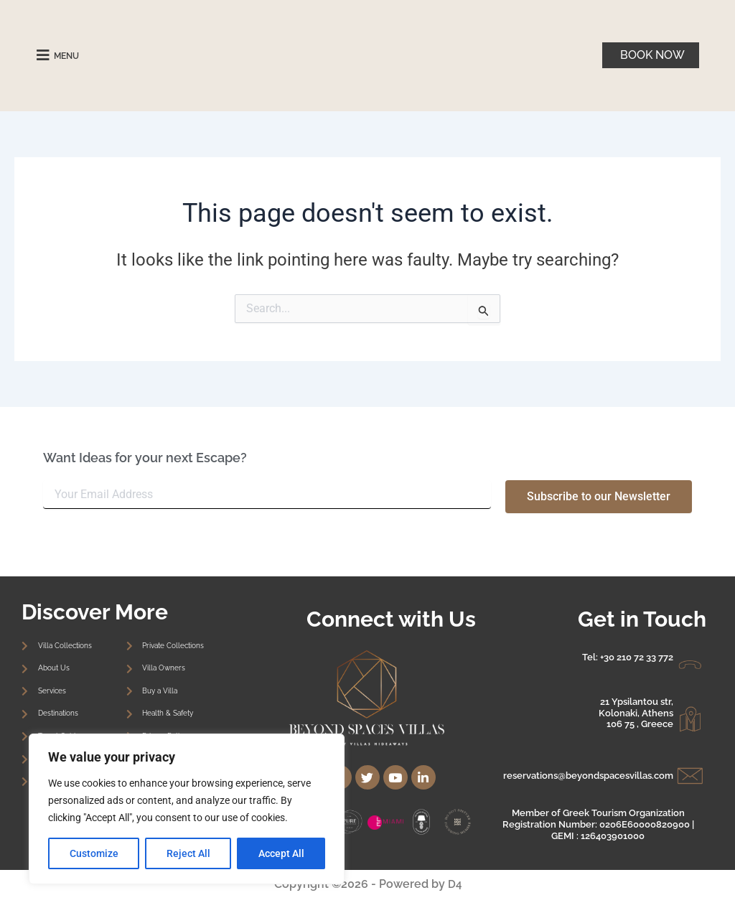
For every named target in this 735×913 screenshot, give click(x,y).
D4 (454, 884)
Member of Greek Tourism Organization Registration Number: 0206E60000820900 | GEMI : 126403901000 (598, 824)
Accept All (281, 853)
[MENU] (43, 55)
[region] (187, 809)
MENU (70, 55)
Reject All (188, 853)
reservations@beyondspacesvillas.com (588, 775)
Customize (94, 853)
